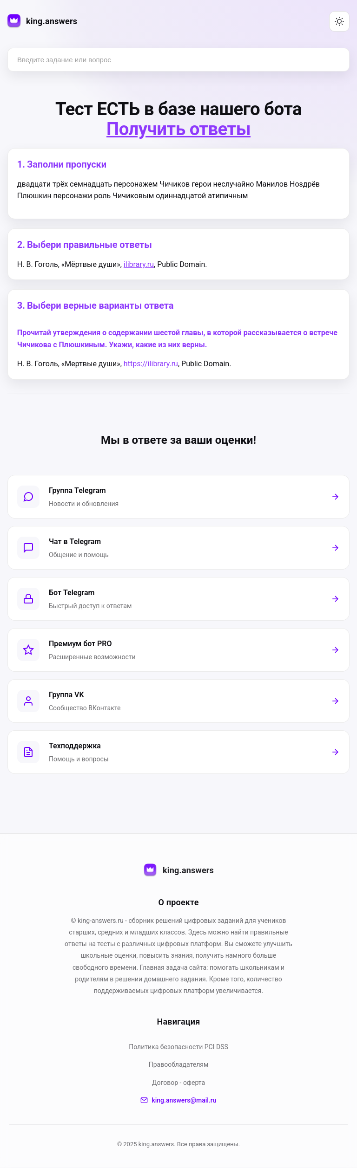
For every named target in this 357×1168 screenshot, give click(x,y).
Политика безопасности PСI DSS (178, 1047)
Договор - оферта (178, 1083)
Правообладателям (179, 1065)
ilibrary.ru (139, 264)
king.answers (178, 871)
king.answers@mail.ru (178, 1100)
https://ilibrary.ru (151, 364)
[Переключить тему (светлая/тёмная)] (339, 21)
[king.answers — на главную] (42, 21)
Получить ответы (178, 129)
